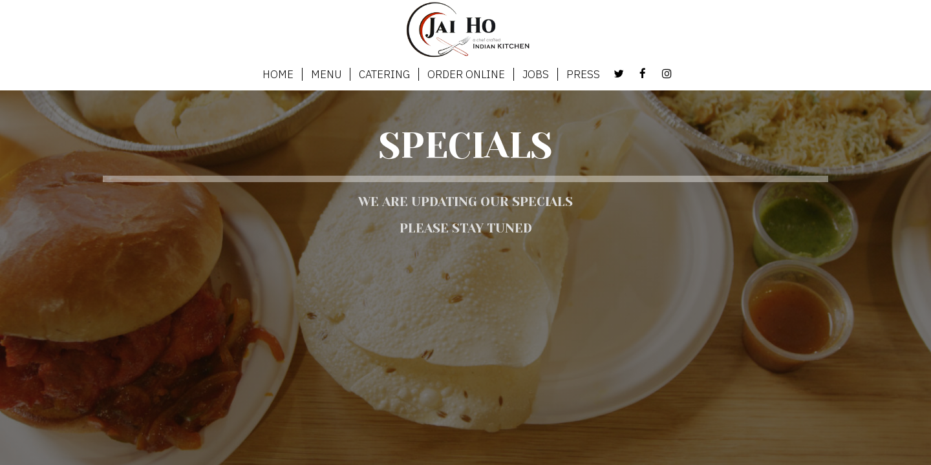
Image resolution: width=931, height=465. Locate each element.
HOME (278, 74)
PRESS (583, 74)
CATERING (384, 74)
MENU (326, 74)
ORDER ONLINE (466, 74)
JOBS (535, 74)
